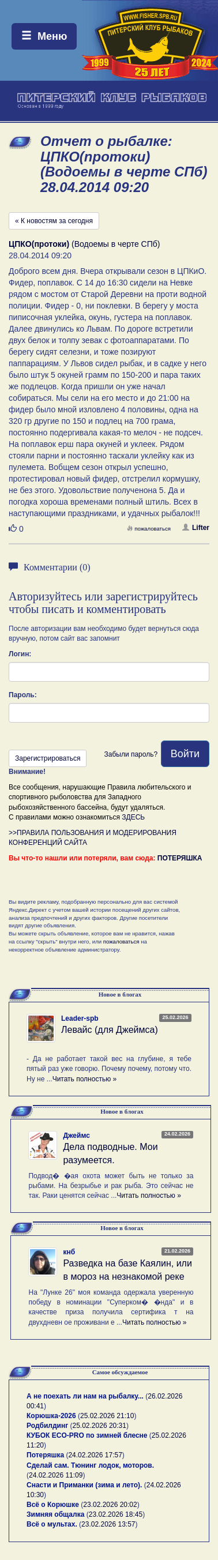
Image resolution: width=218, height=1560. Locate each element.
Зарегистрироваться (47, 758)
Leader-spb (80, 1018)
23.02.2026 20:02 (110, 1505)
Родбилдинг (47, 1426)
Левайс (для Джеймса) (109, 1030)
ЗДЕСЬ (133, 817)
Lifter (195, 528)
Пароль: (23, 695)
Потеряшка (45, 1455)
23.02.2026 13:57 (108, 1524)
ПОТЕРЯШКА (179, 858)
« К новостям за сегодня (54, 221)
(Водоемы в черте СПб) (84, 244)
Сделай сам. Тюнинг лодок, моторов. (90, 1465)
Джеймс (76, 1136)
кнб (69, 1252)
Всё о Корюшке (53, 1505)
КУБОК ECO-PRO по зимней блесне (87, 1435)
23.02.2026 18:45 (115, 1514)
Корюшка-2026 (51, 1416)
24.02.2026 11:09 (55, 1475)
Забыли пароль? (130, 754)
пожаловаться (149, 528)
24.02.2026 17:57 (95, 1455)
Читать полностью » (84, 1079)
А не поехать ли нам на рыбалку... (85, 1396)
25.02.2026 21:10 (107, 1416)
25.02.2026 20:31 (99, 1426)
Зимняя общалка (55, 1514)
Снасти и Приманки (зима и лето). (84, 1485)
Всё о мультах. (52, 1524)
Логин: (20, 654)
